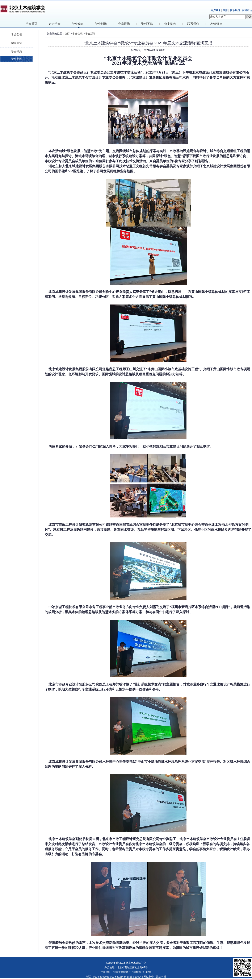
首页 (67, 33)
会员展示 (124, 23)
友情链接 (216, 23)
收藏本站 (247, 10)
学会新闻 (16, 58)
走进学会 (54, 23)
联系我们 (235, 10)
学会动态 (78, 23)
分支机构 (170, 23)
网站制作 (149, 976)
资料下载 (147, 23)
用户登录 (216, 10)
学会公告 (16, 34)
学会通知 (16, 43)
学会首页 (31, 23)
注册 (225, 10)
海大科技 (161, 976)
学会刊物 (101, 23)
